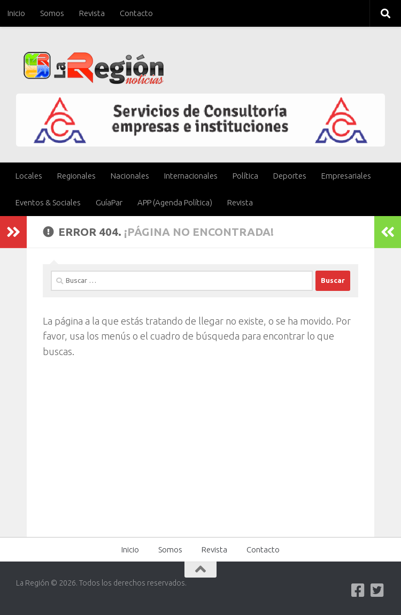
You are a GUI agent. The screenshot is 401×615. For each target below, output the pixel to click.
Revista (92, 13)
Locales (29, 175)
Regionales (76, 175)
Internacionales (191, 175)
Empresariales (346, 175)
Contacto (136, 13)
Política (245, 175)
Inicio (16, 13)
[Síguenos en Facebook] (358, 590)
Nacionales (130, 175)
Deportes (289, 175)
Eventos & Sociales (48, 202)
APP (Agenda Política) (174, 202)
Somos (52, 13)
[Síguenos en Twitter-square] (377, 590)
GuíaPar (109, 202)
